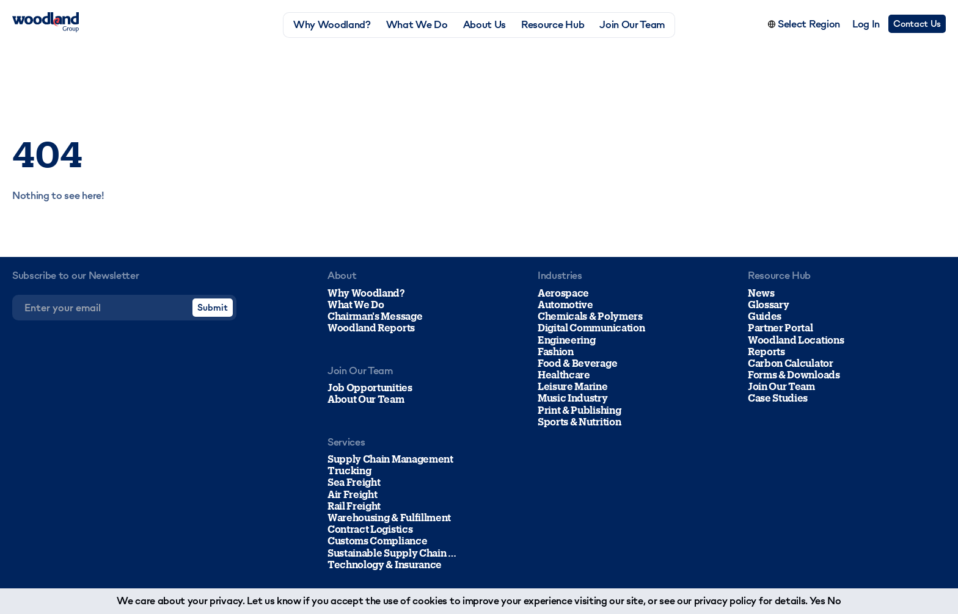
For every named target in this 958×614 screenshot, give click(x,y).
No (834, 600)
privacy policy (725, 600)
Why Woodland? (332, 24)
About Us (484, 24)
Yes (817, 600)
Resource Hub (552, 24)
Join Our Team (632, 24)
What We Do (417, 24)
